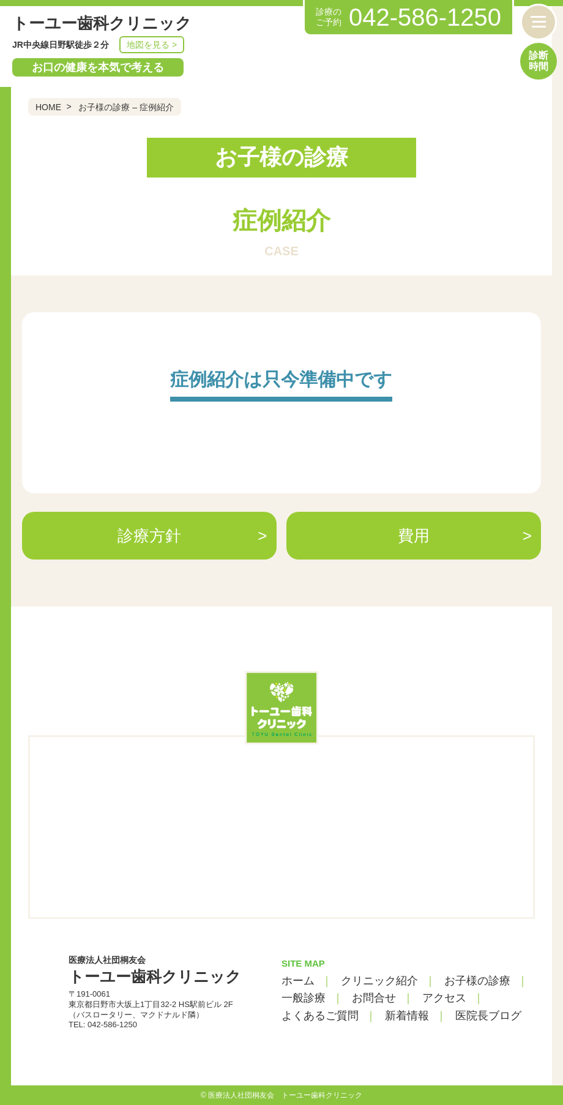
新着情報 (407, 1015)
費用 (414, 535)
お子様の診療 (477, 981)
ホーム (298, 981)
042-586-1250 (425, 17)
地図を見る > (152, 45)
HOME (48, 107)
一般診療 (304, 998)
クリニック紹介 (379, 981)
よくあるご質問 (320, 1015)
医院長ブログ (488, 1015)
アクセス (444, 998)
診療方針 (149, 535)
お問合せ (374, 998)
